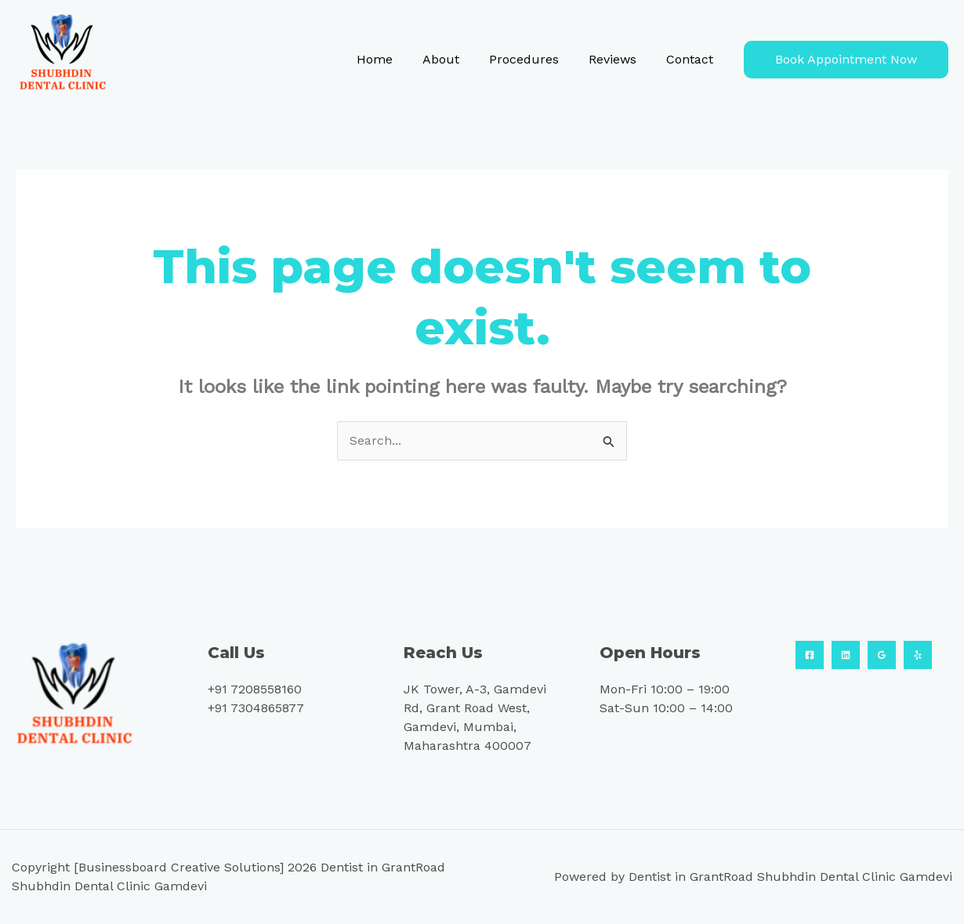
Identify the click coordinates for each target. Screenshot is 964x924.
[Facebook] (809, 655)
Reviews (619, 59)
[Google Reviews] (882, 655)
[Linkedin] (846, 655)
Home (396, 59)
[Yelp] (918, 655)
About (457, 59)
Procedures (536, 59)
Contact (692, 59)
